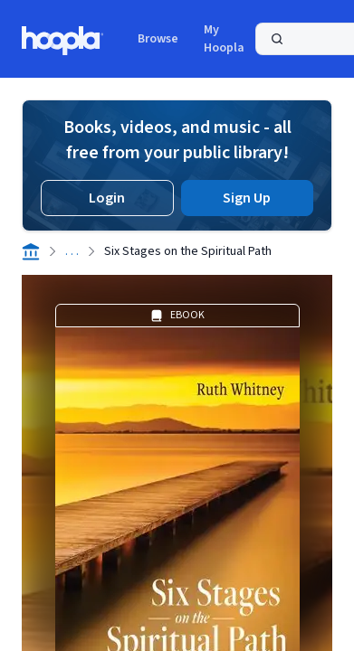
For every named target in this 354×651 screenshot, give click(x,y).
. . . (72, 251)
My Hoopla (224, 39)
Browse (158, 39)
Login (107, 198)
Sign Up (247, 198)
